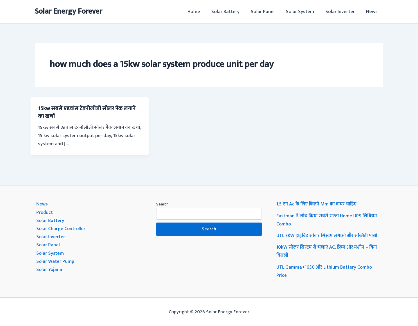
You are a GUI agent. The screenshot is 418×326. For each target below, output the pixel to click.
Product (44, 212)
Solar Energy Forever (68, 11)
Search (162, 204)
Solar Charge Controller (61, 228)
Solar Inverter (342, 12)
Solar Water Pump (55, 261)
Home (201, 12)
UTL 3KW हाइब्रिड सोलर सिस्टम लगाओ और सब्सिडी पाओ (329, 235)
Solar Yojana (49, 269)
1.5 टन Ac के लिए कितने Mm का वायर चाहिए (317, 204)
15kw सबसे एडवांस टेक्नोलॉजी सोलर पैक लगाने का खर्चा (89, 112)
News (372, 12)
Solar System (303, 12)
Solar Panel (268, 12)
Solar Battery (232, 12)
